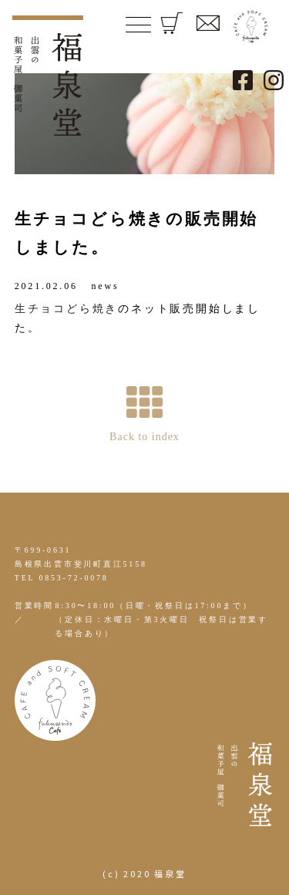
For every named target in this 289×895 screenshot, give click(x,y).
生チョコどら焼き (66, 309)
